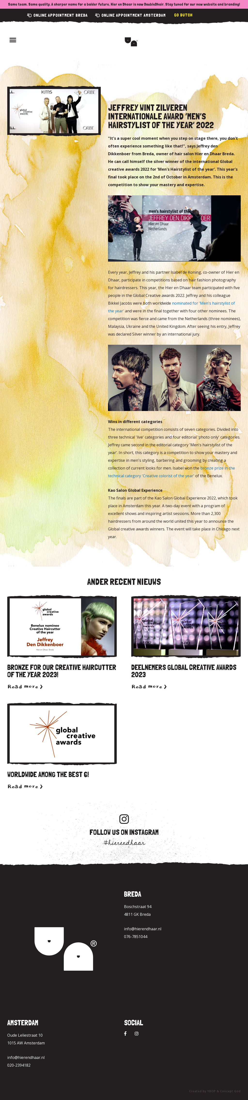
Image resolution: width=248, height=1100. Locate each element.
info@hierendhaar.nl (142, 928)
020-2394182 (19, 1065)
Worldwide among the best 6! (48, 774)
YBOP (211, 1091)
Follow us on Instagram (124, 832)
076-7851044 (135, 936)
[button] (12, 40)
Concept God (230, 1091)
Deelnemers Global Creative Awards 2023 (183, 671)
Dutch (186, 14)
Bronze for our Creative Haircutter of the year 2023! (61, 671)
